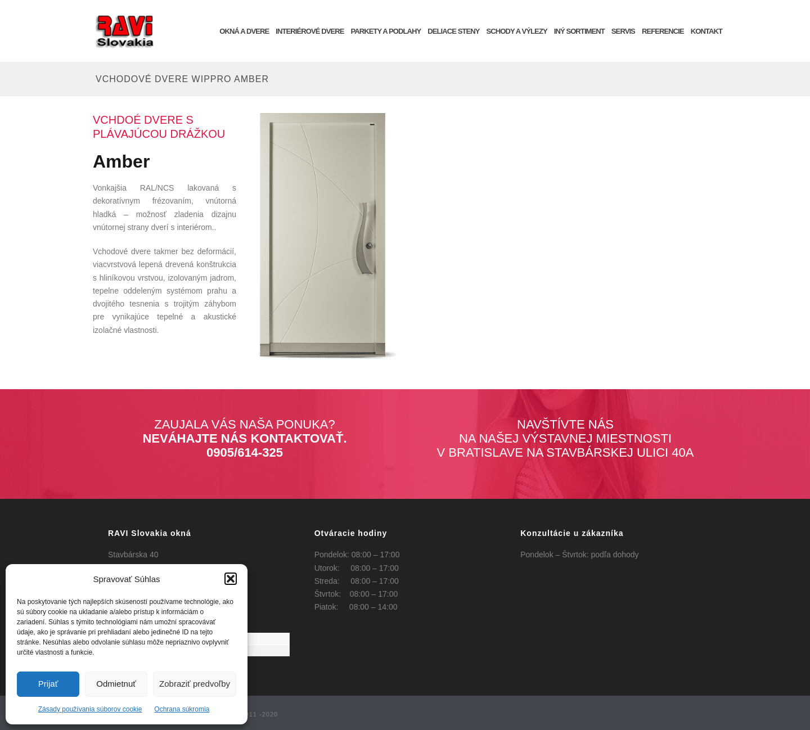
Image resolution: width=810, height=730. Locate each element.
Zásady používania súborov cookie (90, 709)
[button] (230, 578)
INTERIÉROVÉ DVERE (310, 31)
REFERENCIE (663, 31)
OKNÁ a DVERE (244, 31)
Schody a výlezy (517, 31)
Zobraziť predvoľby (194, 683)
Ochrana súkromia (181, 709)
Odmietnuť (116, 683)
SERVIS (623, 31)
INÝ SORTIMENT (579, 31)
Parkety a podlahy (385, 31)
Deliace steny (453, 31)
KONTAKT (706, 31)
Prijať (48, 683)
